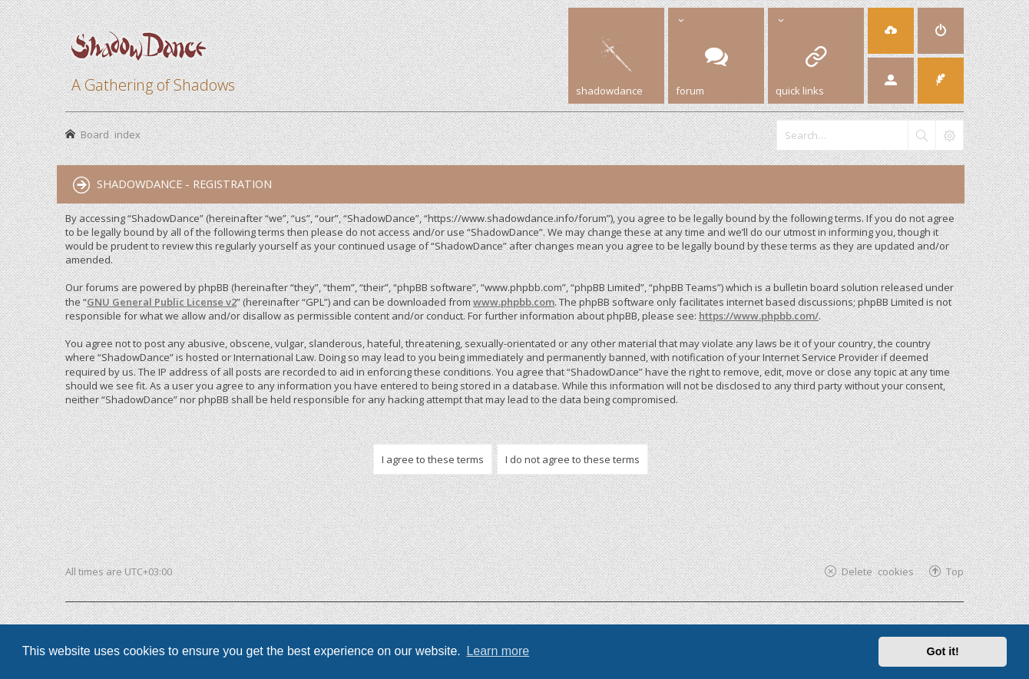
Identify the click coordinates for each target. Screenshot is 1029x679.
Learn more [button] (497, 650)
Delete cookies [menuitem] (878, 571)
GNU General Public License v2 (162, 302)
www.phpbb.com (513, 302)
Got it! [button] (943, 651)
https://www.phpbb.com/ (759, 316)
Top (955, 571)
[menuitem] (941, 31)
